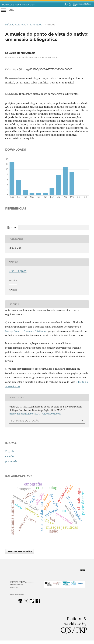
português (11, 461)
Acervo (20, 24)
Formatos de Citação (25, 420)
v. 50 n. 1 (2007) (35, 24)
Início (9, 24)
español (9, 456)
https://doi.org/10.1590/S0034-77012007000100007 (42, 69)
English (9, 451)
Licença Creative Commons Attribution (26, 331)
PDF (13, 227)
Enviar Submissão (20, 551)
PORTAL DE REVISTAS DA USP (18, 5)
